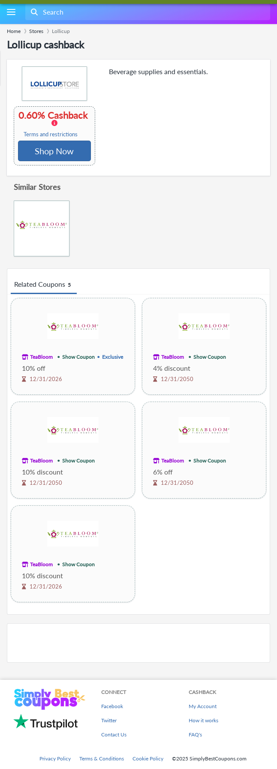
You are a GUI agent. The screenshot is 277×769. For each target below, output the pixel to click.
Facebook (112, 706)
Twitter (109, 720)
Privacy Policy (55, 758)
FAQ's (195, 734)
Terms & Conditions (101, 758)
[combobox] (147, 12)
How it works (203, 720)
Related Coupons (43, 284)
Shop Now (54, 151)
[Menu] (10, 12)
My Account (203, 706)
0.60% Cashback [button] (54, 124)
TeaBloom (41, 357)
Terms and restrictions (51, 134)
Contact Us (113, 734)
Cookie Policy (147, 758)
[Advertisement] (138, 643)
